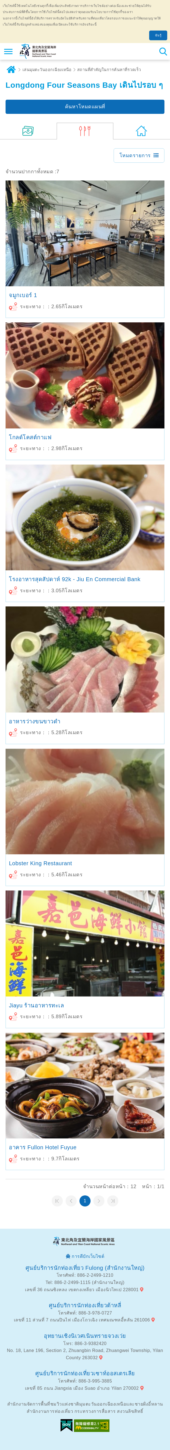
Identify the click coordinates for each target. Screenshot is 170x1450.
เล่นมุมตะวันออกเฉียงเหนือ (47, 69)
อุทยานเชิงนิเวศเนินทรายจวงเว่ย (85, 1336)
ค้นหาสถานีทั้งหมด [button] (163, 51)
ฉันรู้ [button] (158, 35)
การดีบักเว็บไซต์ (88, 1256)
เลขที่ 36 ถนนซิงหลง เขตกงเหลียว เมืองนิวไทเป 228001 (82, 1289)
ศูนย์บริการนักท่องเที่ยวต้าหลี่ (85, 1305)
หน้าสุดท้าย (112, 1200)
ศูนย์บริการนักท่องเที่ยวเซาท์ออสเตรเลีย (85, 1373)
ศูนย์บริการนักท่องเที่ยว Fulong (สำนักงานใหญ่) (85, 1268)
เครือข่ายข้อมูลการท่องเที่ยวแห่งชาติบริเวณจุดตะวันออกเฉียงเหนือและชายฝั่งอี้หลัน (38, 51)
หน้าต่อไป (98, 1200)
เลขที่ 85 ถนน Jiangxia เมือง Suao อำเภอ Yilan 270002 (82, 1388)
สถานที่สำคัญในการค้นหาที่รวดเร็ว (109, 69)
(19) (28, 131)
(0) (141, 131)
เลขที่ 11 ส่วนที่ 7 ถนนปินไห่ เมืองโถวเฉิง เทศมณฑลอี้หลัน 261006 (82, 1320)
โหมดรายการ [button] (135, 155)
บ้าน (11, 69)
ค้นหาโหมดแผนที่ (85, 106)
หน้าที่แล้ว (71, 1200)
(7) (85, 131)
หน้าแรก (57, 1200)
